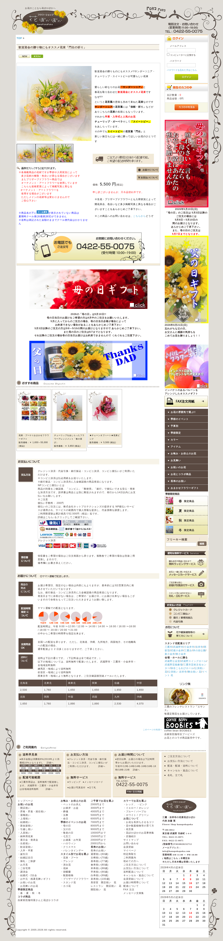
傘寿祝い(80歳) (99, 864)
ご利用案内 (129, 857)
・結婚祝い (24, 822)
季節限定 (176, 432)
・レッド (128, 804)
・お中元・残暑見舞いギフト (34, 879)
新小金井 (170, 654)
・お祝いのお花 (27, 882)
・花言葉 (128, 829)
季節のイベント (180, 419)
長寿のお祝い (178, 481)
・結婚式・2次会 (27, 875)
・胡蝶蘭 (66, 871)
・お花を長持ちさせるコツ (138, 822)
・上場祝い (24, 818)
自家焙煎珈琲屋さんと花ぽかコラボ (38, 900)
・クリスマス (68, 847)
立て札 (92, 787)
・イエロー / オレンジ (136, 808)
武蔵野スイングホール (193, 661)
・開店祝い (24, 808)
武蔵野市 (178, 647)
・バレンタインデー (72, 850)
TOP (19, 38)
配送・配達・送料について (182, 765)
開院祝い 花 (98, 889)
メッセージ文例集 (133, 893)
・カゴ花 (66, 886)
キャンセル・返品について (182, 770)
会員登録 (128, 847)
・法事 (64, 815)
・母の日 (66, 825)
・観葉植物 (67, 875)
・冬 (38, 893)
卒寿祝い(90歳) (99, 871)
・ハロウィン (68, 843)
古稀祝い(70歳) (99, 857)
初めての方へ (131, 861)
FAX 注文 (128, 889)
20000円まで (98, 840)
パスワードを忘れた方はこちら (182, 70)
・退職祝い (24, 815)
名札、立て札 (175, 775)
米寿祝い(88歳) (99, 868)
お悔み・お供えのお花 (183, 453)
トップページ (25, 800)
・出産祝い (24, 843)
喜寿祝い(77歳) (99, 861)
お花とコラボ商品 (181, 474)
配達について (131, 886)
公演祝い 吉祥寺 (177, 671)
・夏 (26, 893)
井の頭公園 (199, 650)
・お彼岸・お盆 (70, 808)
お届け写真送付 (77, 787)
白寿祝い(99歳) (99, 875)
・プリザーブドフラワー (75, 879)
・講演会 (23, 871)
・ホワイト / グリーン (136, 815)
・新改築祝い (25, 825)
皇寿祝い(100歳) (100, 879)
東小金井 (181, 654)
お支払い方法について (180, 761)
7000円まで (98, 822)
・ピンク (142, 804)
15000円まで (98, 836)
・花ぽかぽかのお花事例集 (138, 832)
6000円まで (98, 818)
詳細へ (50, 762)
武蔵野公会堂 (172, 661)
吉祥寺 (199, 647)
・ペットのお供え (71, 804)
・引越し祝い (25, 829)
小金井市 (189, 647)
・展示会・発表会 (28, 840)
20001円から (98, 843)
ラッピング (75, 782)
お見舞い (176, 460)
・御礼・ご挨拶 (27, 861)
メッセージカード (93, 782)
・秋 (32, 893)
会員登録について (133, 879)
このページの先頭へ (152, 730)
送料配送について (133, 871)
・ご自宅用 (24, 868)
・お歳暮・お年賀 (71, 840)
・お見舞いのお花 (28, 886)
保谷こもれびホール (182, 668)
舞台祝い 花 (194, 671)
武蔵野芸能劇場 (174, 664)
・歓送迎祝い (25, 847)
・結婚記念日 (25, 857)
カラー (174, 439)
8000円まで (98, 825)
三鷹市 (168, 647)
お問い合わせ (131, 843)
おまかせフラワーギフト (185, 488)
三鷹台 (188, 650)
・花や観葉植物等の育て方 (138, 825)
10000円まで (98, 832)
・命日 (64, 818)
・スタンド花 (68, 882)
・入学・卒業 (25, 850)
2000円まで (98, 804)
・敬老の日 (67, 832)
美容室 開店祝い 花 (103, 882)
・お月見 (23, 864)
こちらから (139, 216)
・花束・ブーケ (70, 857)
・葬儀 (64, 811)
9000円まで (98, 829)
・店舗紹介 (129, 836)
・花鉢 (64, 868)
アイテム (176, 446)
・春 (20, 893)
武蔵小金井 (177, 650)
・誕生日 (23, 854)
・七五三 (66, 836)
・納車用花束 (25, 836)
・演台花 (66, 864)
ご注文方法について (179, 756)
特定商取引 (129, 854)
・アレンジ (67, 861)
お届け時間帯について (136, 882)
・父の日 (66, 829)
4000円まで (98, 811)
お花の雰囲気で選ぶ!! (183, 412)
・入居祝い (24, 832)
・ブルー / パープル (134, 811)
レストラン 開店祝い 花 (106, 886)
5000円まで (98, 815)
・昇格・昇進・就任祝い (32, 811)
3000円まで (98, 808)
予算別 (174, 426)
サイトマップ (131, 840)
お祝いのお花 (178, 467)
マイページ (129, 850)
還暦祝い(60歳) (99, 854)
